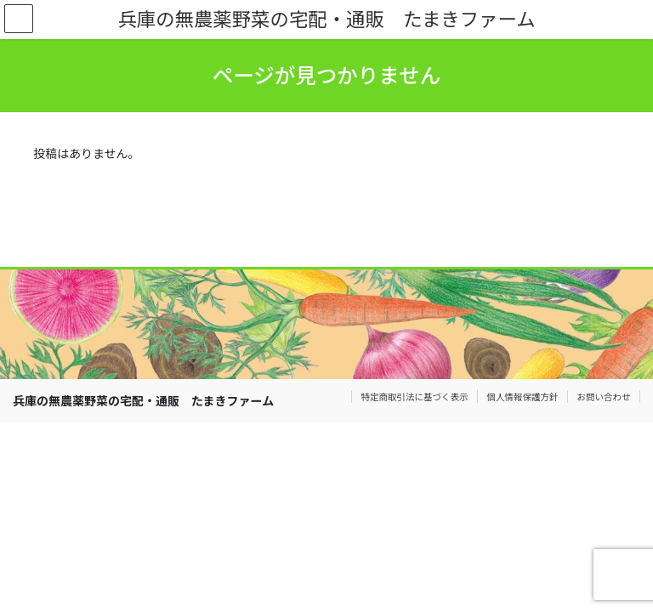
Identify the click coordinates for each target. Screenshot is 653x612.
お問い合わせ (604, 396)
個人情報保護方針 (523, 396)
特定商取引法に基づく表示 (414, 396)
